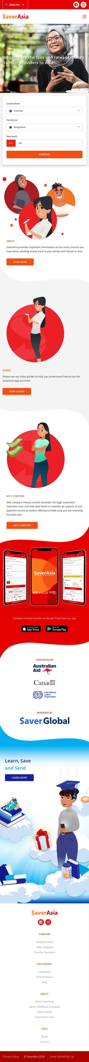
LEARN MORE (19, 777)
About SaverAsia (44, 1001)
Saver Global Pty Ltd (62, 1056)
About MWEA (44, 1012)
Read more (20, 261)
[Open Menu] (84, 16)
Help (44, 1028)
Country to (12, 119)
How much (12, 136)
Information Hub (44, 1017)
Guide (44, 1036)
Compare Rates (44, 942)
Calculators (44, 971)
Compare (44, 154)
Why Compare (22, 525)
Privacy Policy (11, 1056)
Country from (13, 103)
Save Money (44, 964)
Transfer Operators (44, 952)
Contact (44, 1041)
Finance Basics (44, 977)
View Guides (16, 391)
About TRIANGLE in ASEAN (44, 1006)
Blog (44, 982)
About (44, 993)
